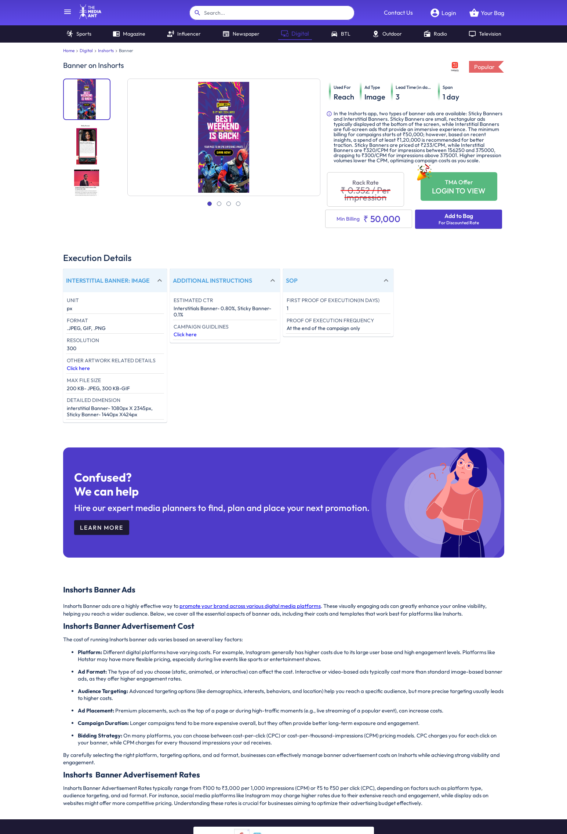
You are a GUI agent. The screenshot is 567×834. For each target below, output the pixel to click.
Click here (78, 368)
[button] (115, 280)
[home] (87, 17)
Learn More (101, 527)
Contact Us (398, 12)
